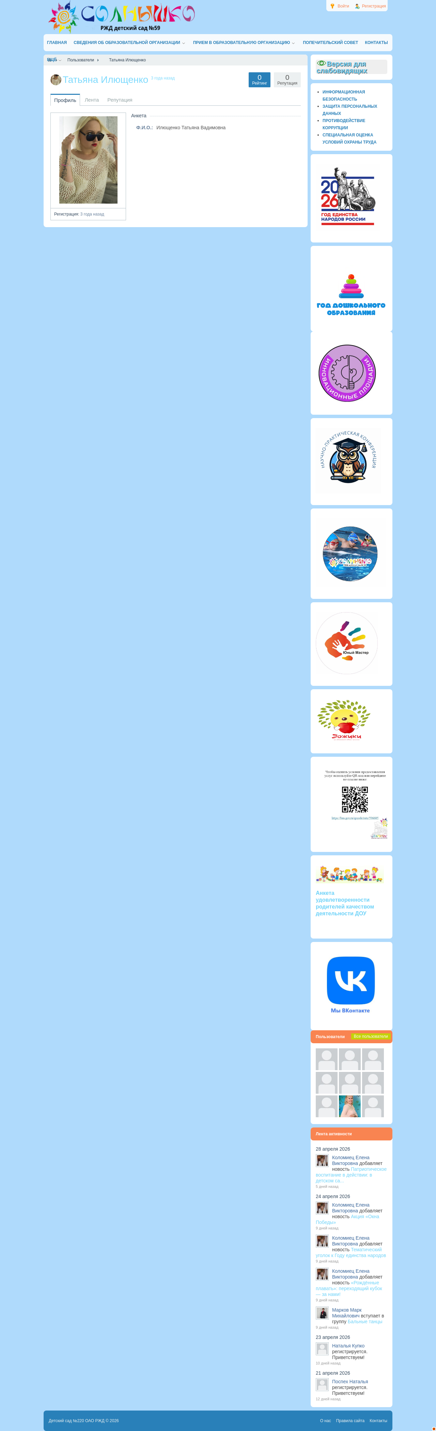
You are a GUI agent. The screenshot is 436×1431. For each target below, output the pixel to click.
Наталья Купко (348, 1345)
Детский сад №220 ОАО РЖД (77, 1420)
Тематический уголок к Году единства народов (351, 1252)
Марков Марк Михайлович (346, 1312)
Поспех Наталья (350, 1381)
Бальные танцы (365, 1321)
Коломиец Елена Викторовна (351, 1160)
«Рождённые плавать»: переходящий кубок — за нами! (349, 1288)
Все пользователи (371, 1036)
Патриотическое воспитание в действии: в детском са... (351, 1174)
